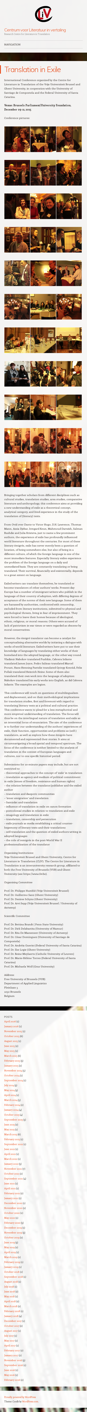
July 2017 (9, 1335)
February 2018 (12, 1311)
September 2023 (13, 1119)
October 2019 (11, 1237)
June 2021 (9, 1183)
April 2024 (10, 1095)
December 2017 (13, 1321)
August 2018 (11, 1281)
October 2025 (11, 1036)
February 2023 (12, 1139)
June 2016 (9, 1370)
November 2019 (13, 1232)
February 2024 (12, 1104)
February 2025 (12, 1060)
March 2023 (10, 1134)
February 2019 (12, 1262)
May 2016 (9, 1375)
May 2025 (9, 1050)
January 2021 (11, 1198)
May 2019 (9, 1247)
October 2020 (12, 1213)
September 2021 (13, 1178)
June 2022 (9, 1149)
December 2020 (13, 1203)
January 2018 (11, 1316)
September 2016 (13, 1365)
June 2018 (9, 1291)
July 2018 (9, 1286)
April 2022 (10, 1154)
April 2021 (10, 1188)
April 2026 (10, 1021)
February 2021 (12, 1193)
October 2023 (11, 1114)
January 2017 (11, 1355)
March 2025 (10, 1055)
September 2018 (13, 1276)
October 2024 (11, 1075)
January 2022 (11, 1163)
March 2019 (10, 1257)
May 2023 (9, 1129)
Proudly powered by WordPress (20, 1397)
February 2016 (12, 1379)
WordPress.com (30, 1401)
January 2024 (11, 1109)
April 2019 (10, 1252)
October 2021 (11, 1173)
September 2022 (13, 1144)
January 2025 (11, 1065)
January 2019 (11, 1267)
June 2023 (9, 1124)
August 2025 (11, 1041)
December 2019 (13, 1227)
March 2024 (10, 1100)
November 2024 (13, 1070)
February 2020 (12, 1222)
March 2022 (10, 1159)
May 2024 (9, 1090)
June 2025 (9, 1046)
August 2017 (11, 1330)
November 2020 (13, 1208)
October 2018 (11, 1271)
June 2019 (9, 1242)
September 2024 (13, 1080)
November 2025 (13, 1031)
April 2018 (10, 1301)
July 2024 (9, 1085)
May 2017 (9, 1340)
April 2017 (10, 1345)
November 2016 (13, 1360)
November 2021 (13, 1168)
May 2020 (9, 1217)
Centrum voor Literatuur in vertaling (35, 29)
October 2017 (11, 1325)
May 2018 (9, 1296)
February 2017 (12, 1350)
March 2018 (10, 1306)
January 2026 (11, 1026)
